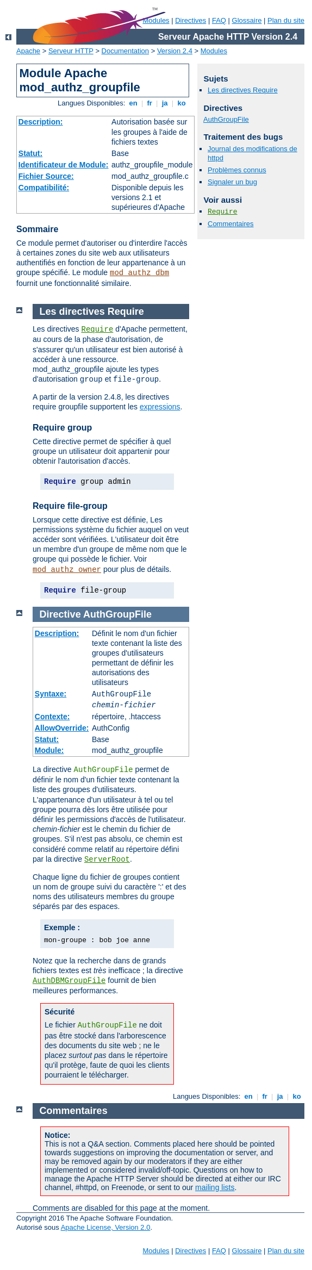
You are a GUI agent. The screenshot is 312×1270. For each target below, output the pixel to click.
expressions (160, 406)
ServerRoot (107, 859)
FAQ (219, 20)
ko (182, 103)
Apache (28, 51)
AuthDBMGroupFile (69, 980)
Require (223, 212)
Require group (62, 427)
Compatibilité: (43, 187)
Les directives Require (243, 90)
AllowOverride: (62, 728)
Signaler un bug (232, 182)
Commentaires (231, 224)
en (133, 103)
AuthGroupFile (226, 119)
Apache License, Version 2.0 (106, 1227)
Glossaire (247, 20)
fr (149, 103)
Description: (40, 121)
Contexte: (52, 716)
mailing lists (214, 1187)
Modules (214, 51)
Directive (60, 614)
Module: (49, 750)
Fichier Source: (46, 176)
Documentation (125, 51)
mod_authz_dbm (139, 273)
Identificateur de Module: (63, 164)
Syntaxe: (50, 693)
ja (165, 103)
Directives (190, 20)
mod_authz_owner (67, 569)
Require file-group (70, 506)
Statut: (30, 153)
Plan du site (285, 20)
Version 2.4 (174, 51)
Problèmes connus (237, 170)
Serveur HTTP (70, 51)
